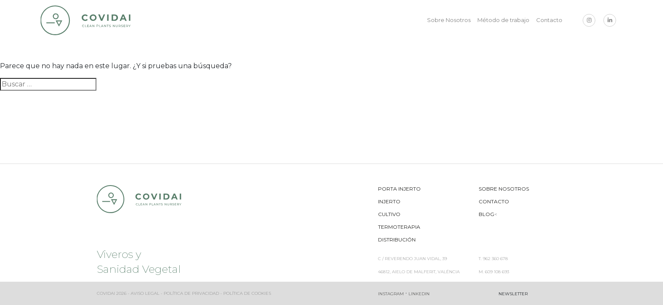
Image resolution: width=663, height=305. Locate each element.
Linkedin (419, 294)
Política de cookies (247, 293)
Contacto (549, 20)
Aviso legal (145, 293)
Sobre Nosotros (449, 20)
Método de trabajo (503, 20)
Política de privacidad (191, 293)
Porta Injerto (399, 189)
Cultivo (389, 214)
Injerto (389, 201)
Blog (486, 214)
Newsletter (513, 294)
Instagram (391, 294)
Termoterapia (399, 227)
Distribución (397, 239)
